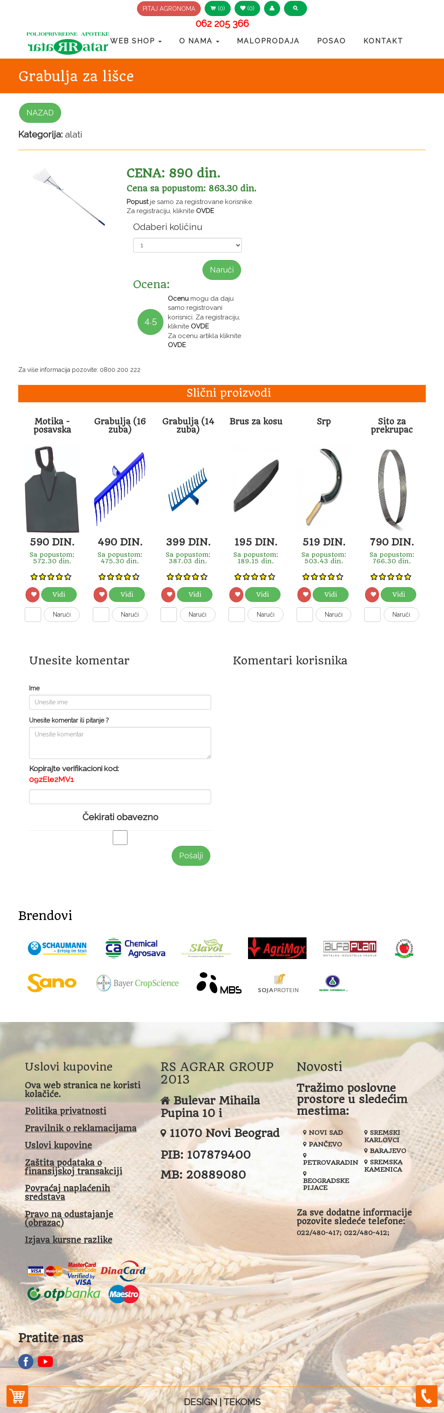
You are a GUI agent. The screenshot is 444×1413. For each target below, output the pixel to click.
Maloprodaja (268, 41)
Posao (331, 41)
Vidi (58, 594)
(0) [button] (217, 8)
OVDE (205, 211)
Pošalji (191, 855)
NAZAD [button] (40, 112)
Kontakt (383, 41)
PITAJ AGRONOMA (169, 8)
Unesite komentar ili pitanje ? (69, 720)
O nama (199, 41)
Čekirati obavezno (120, 817)
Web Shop (136, 41)
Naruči (222, 269)
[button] (272, 8)
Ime (34, 688)
